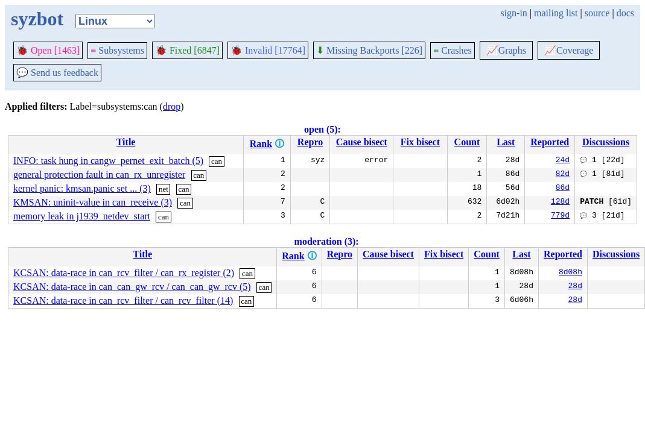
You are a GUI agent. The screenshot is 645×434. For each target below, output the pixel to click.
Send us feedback (57, 73)
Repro (310, 142)
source (597, 13)
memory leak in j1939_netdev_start (81, 216)
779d (560, 216)
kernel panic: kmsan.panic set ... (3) (82, 188)
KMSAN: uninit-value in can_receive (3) (92, 202)
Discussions (605, 142)
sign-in (513, 13)
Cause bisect (361, 142)
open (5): (322, 129)
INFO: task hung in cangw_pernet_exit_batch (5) (108, 161)
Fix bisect (420, 142)
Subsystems (117, 50)
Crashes (452, 50)
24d (563, 161)
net (163, 188)
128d (560, 202)
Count (467, 142)
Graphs (506, 50)
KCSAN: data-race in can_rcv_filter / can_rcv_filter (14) (123, 300)
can (216, 161)
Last (506, 142)
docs (625, 13)
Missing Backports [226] (369, 50)
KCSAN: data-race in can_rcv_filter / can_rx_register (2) (123, 273)
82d (563, 174)
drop (171, 106)
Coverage (568, 50)
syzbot (37, 19)
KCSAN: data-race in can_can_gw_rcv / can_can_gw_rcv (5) (132, 286)
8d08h (570, 273)
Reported (549, 142)
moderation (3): (326, 241)
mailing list (555, 13)
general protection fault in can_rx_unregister (99, 174)
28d (575, 286)
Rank (261, 144)
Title (126, 142)
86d (563, 188)
